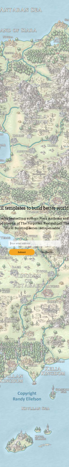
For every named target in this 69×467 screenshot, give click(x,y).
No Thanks (47, 252)
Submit (22, 252)
